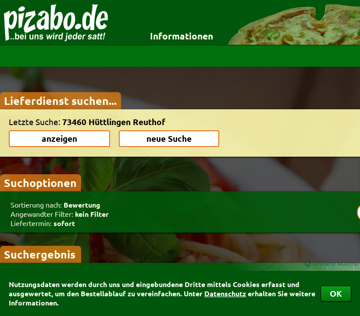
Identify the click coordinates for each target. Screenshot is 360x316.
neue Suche (169, 138)
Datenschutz (225, 293)
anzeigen (59, 138)
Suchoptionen (40, 183)
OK (336, 293)
